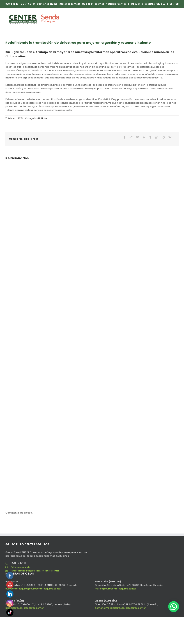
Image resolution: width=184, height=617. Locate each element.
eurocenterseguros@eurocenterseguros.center (34, 570)
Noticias (42, 118)
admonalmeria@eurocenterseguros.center (120, 608)
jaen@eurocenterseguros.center (24, 608)
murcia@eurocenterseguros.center (115, 588)
